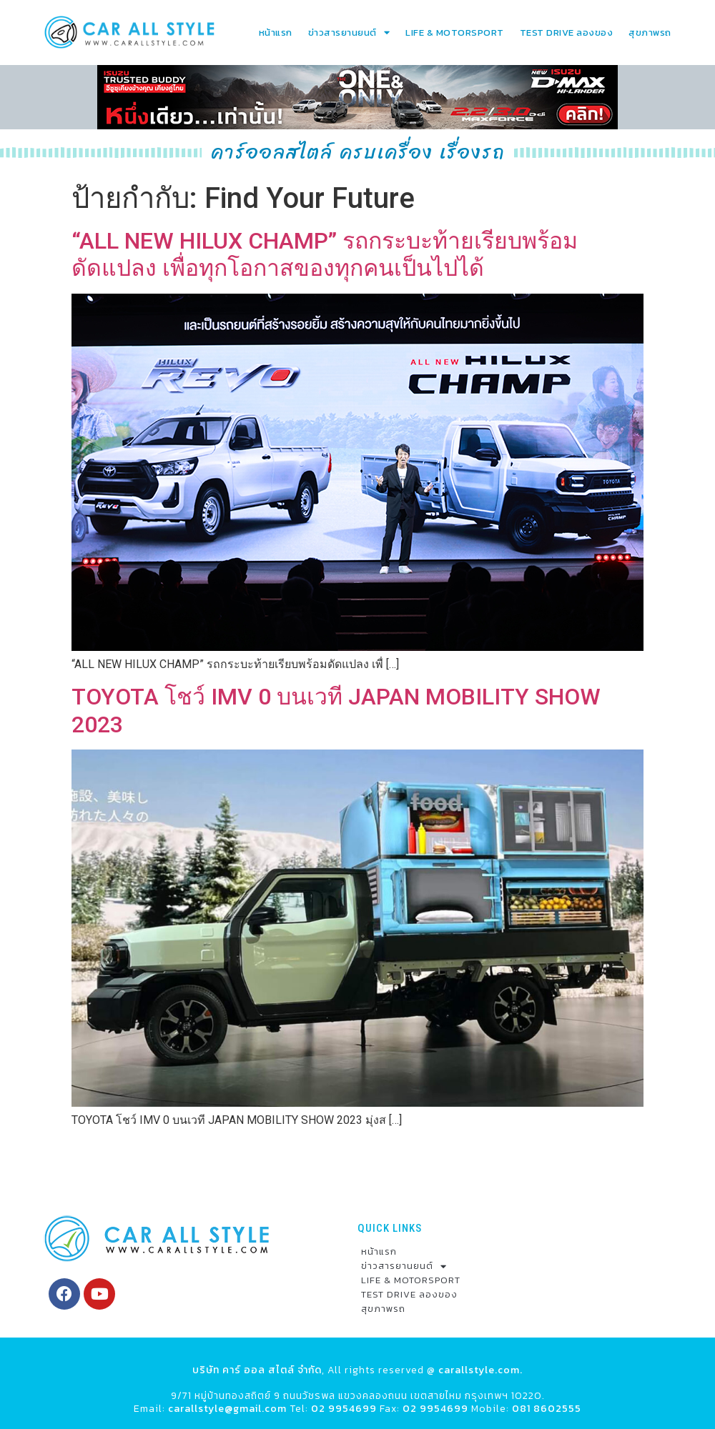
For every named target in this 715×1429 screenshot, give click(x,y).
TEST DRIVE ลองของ (566, 32)
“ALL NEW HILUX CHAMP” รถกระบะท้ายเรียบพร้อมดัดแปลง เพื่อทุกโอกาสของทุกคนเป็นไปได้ (325, 254)
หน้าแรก (275, 32)
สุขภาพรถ (649, 32)
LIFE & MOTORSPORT (454, 32)
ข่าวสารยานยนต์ (349, 32)
